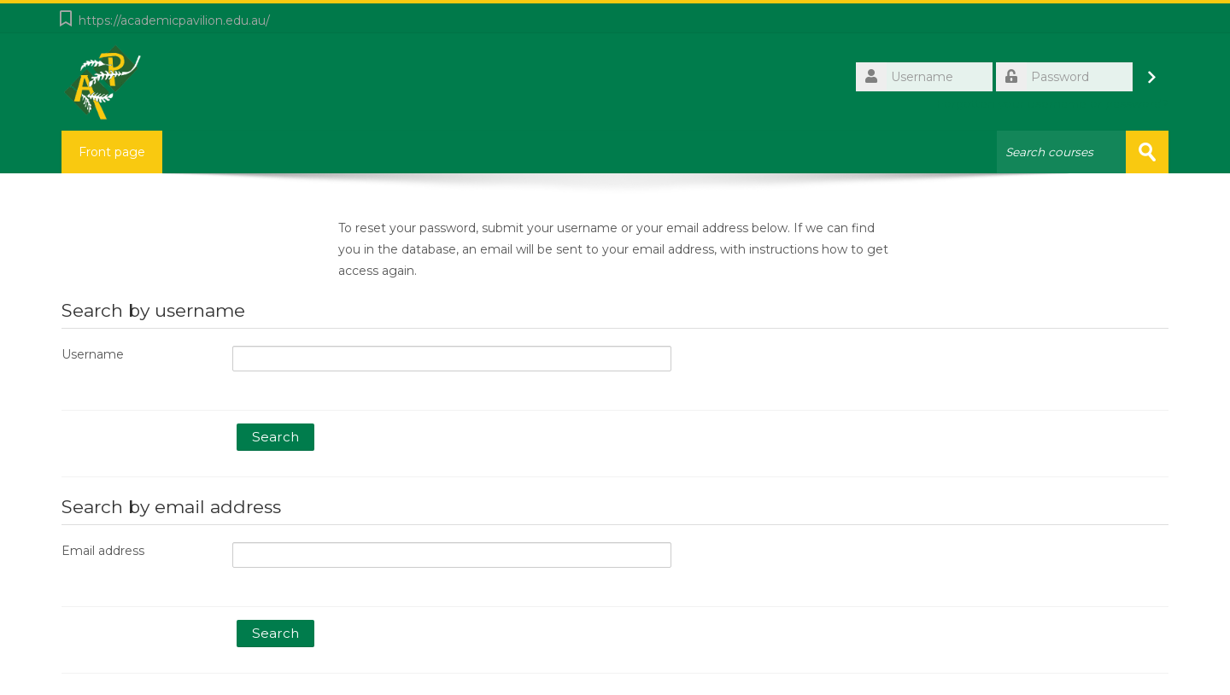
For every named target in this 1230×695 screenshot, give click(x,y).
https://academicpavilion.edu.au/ (174, 20)
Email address (103, 550)
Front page (112, 152)
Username (93, 354)
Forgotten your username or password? (1052, 103)
